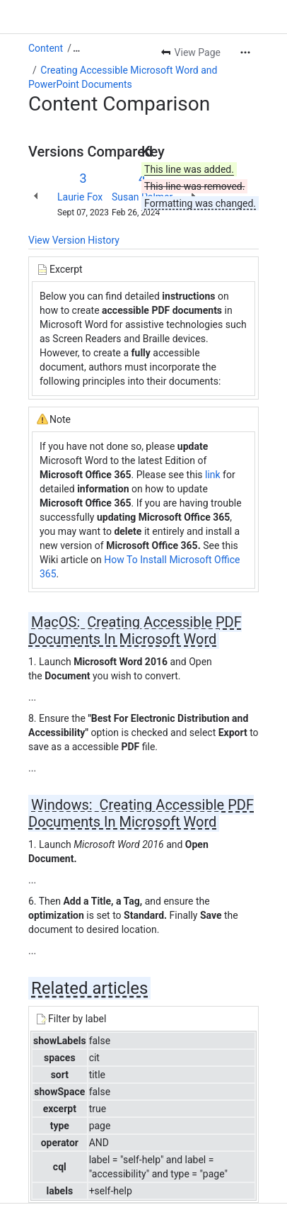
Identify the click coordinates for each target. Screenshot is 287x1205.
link (212, 474)
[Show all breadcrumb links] (76, 48)
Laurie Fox (79, 197)
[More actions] (245, 52)
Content (45, 48)
